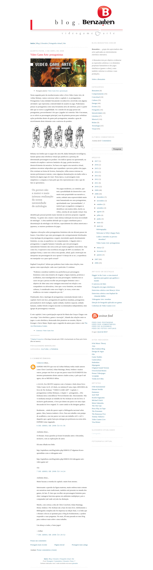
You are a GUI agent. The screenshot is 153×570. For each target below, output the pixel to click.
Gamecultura (96, 360)
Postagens (50, 561)
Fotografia (95, 110)
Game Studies (97, 357)
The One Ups (97, 406)
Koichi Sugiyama (98, 398)
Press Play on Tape (99, 408)
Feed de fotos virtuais (104, 328)
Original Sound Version (100, 368)
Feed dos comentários (104, 324)
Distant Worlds (97, 389)
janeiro (99, 255)
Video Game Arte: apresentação (57, 91)
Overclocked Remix (99, 371)
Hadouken (95, 362)
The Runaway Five (99, 414)
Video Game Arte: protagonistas (46, 54)
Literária (54, 349)
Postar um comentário (38, 541)
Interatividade (97, 113)
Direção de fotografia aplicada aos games (107, 302)
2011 (97, 183)
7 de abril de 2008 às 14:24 (51, 471)
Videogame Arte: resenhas (101, 299)
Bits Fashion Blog (98, 349)
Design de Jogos (98, 351)
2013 (97, 176)
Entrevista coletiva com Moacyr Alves (106, 290)
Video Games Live (98, 419)
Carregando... (97, 433)
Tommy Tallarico (98, 417)
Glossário (44, 43)
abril (99, 226)
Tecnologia (96, 126)
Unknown (40, 363)
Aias (93, 346)
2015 (97, 168)
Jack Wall (95, 395)
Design (94, 103)
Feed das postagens (102, 322)
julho (99, 215)
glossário (75, 563)
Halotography (101, 229)
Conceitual (96, 97)
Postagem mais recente (38, 545)
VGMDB (95, 376)
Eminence (95, 392)
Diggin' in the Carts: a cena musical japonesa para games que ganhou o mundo (105, 278)
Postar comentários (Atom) (47, 550)
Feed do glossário (102, 326)
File (93, 354)
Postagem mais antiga (80, 545)
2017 (97, 161)
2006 (97, 263)
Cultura (44, 349)
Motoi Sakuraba (98, 403)
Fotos (71, 561)
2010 (97, 186)
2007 (97, 259)
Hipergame (96, 365)
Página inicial (59, 545)
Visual (94, 129)
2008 (97, 194)
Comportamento (98, 94)
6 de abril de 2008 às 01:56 (51, 426)
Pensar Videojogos (98, 373)
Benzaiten (95, 91)
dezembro (101, 197)
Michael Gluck (97, 400)
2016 (97, 165)
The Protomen (97, 411)
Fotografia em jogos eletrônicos (103, 287)
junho (99, 219)
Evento (94, 106)
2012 (97, 179)
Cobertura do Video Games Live (104, 306)
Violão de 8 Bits (98, 379)
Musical (95, 119)
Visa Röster (96, 422)
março (99, 247)
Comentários (58, 561)
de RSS (102, 332)
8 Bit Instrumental (98, 387)
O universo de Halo (99, 284)
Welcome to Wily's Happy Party (108, 233)
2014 (97, 172)
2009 (97, 190)
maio (99, 222)
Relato (94, 122)
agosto (99, 212)
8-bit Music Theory (99, 343)
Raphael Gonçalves (38, 339)
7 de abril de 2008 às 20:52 (51, 535)
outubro (100, 204)
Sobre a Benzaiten (98, 79)
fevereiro (100, 251)
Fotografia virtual (55, 43)
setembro (100, 208)
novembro (101, 201)
